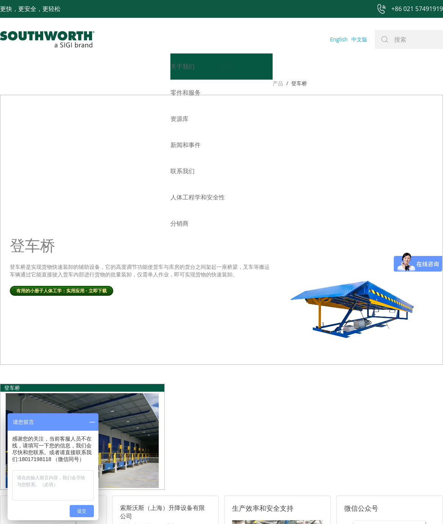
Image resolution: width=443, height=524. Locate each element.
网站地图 (212, 506)
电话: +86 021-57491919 (149, 422)
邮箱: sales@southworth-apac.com (162, 413)
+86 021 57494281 (173, 506)
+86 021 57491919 (109, 506)
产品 (5, 83)
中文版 (359, 39)
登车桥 (26, 83)
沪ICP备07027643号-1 (255, 506)
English (339, 39)
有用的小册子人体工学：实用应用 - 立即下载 (61, 149)
